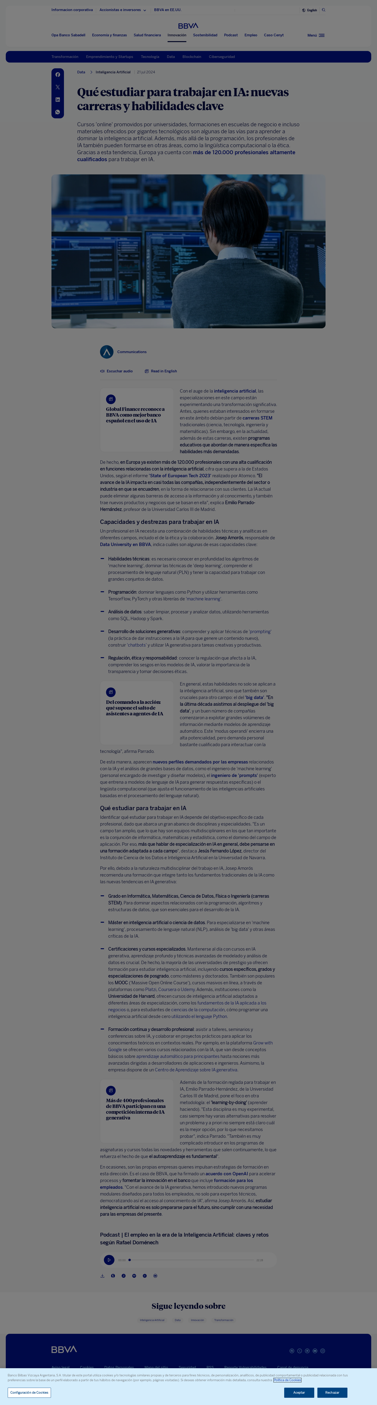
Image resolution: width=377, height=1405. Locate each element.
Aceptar (299, 1392)
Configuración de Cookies (29, 1392)
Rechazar (332, 1392)
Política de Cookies (287, 1380)
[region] (188, 1386)
